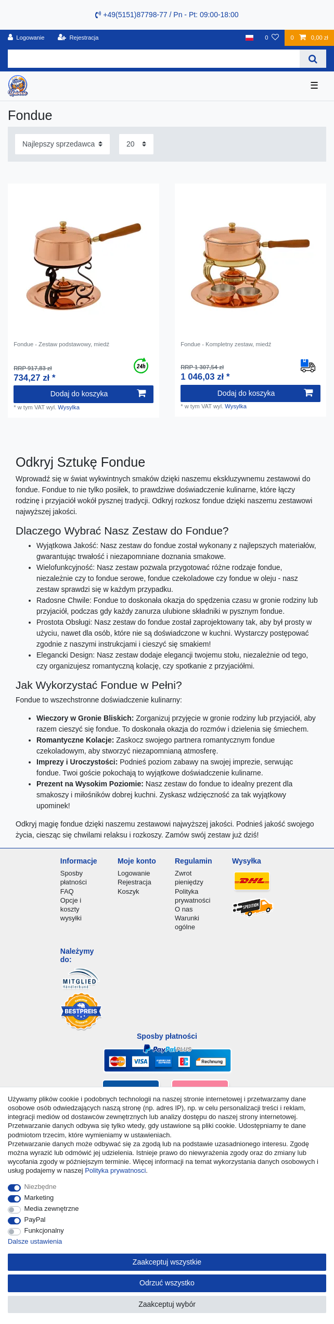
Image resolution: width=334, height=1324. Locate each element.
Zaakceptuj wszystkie (167, 1262)
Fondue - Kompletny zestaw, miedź (226, 344)
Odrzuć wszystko (167, 1283)
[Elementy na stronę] (136, 144)
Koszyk (128, 891)
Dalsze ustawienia (35, 1241)
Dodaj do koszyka (98, 394)
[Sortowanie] (62, 144)
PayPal (35, 1219)
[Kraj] (249, 38)
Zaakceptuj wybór (167, 1304)
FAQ (67, 891)
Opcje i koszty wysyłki (71, 909)
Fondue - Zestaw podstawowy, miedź (61, 344)
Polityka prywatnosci (115, 1170)
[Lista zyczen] (272, 38)
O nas (184, 909)
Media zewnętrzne (51, 1208)
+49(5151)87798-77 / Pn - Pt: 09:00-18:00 (166, 14)
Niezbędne (40, 1187)
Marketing (39, 1197)
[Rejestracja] (78, 38)
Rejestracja (134, 882)
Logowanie (134, 873)
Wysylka (69, 407)
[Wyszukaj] (313, 59)
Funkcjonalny (44, 1230)
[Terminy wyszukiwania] (154, 59)
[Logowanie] (26, 38)
